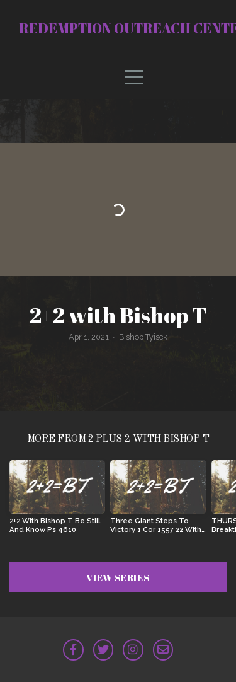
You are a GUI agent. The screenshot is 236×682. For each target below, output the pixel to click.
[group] (57, 502)
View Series (117, 577)
